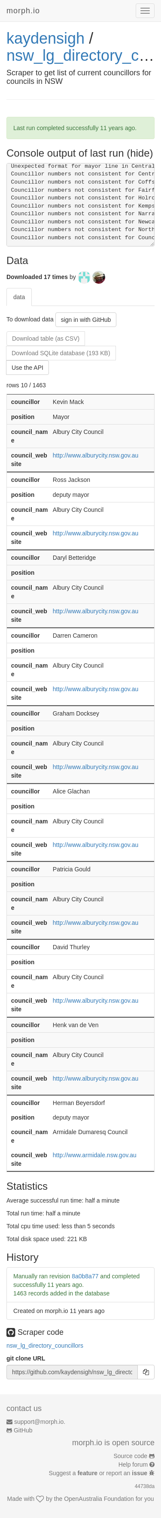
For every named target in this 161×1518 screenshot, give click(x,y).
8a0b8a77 (85, 1276)
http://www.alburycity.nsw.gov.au (95, 455)
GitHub (23, 1430)
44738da (145, 1486)
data (19, 297)
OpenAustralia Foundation (99, 1498)
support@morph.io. (39, 1421)
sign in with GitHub (86, 319)
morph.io (23, 10)
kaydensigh (45, 38)
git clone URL (25, 1358)
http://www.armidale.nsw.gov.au (95, 1155)
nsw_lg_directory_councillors (44, 1345)
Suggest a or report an (99, 1473)
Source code (131, 1456)
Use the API (27, 367)
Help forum (133, 1464)
